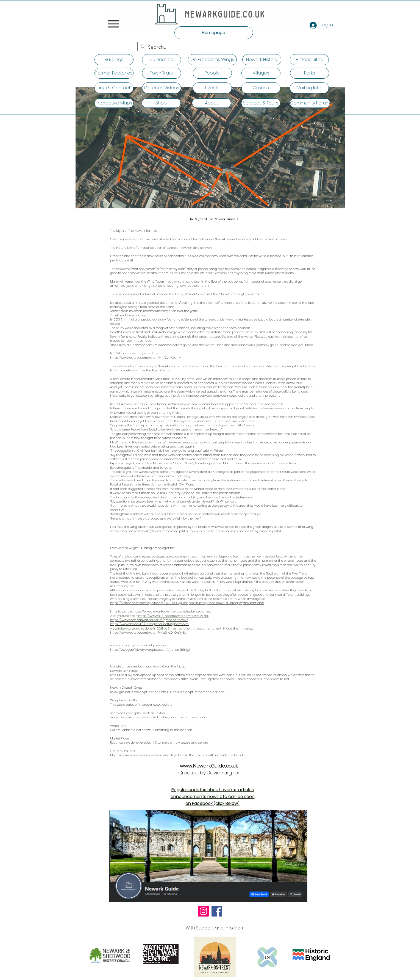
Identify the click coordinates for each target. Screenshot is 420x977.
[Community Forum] (310, 103)
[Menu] (114, 24)
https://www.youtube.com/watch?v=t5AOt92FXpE (173, 616)
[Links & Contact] (113, 87)
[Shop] (161, 103)
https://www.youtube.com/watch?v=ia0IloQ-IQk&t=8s (148, 632)
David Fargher (224, 772)
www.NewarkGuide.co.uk (209, 765)
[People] (212, 73)
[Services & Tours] (260, 103)
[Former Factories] (113, 73)
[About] (211, 103)
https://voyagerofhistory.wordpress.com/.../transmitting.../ (150, 649)
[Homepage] (213, 32)
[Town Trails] (161, 73)
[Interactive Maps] (113, 103)
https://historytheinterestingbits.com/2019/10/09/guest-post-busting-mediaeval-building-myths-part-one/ (187, 603)
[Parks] (309, 73)
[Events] (212, 87)
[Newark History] (261, 59)
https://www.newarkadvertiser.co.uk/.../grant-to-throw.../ (149, 620)
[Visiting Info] (309, 87)
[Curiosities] (161, 59)
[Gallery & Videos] (161, 87)
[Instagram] (203, 911)
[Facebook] (217, 911)
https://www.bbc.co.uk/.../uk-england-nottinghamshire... (149, 624)
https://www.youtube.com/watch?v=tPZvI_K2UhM (145, 357)
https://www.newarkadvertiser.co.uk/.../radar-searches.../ (172, 611)
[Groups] (260, 87)
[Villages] (260, 73)
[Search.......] (212, 47)
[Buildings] (113, 59)
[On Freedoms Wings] (212, 59)
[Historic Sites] (309, 59)
